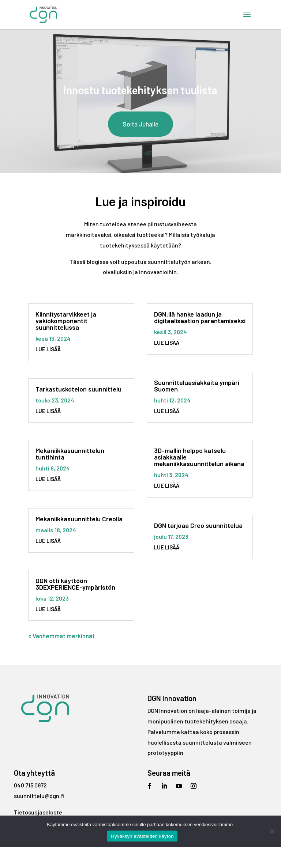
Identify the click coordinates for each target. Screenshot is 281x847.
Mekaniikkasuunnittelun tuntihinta (69, 453)
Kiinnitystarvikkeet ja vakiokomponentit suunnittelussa (65, 320)
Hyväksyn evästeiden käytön (142, 836)
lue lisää (48, 349)
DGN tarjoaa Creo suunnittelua (198, 525)
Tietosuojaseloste (38, 812)
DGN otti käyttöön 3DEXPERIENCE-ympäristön (75, 583)
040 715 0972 (30, 785)
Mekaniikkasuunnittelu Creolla (79, 519)
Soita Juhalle (140, 124)
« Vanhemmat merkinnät (61, 635)
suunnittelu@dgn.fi (39, 795)
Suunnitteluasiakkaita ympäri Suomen (196, 385)
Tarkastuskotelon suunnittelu (78, 389)
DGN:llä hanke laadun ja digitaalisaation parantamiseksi (200, 317)
